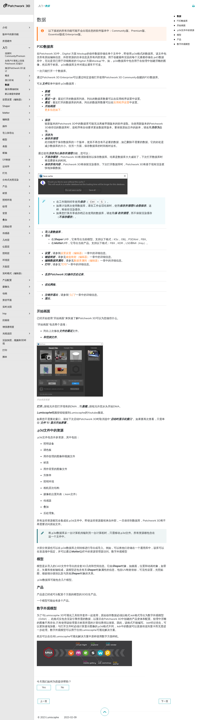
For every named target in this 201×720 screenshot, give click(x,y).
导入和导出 (16, 133)
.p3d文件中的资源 (185, 30)
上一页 (43, 701)
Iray (16, 313)
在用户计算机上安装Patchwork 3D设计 (14, 62)
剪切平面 (7, 300)
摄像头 (16, 286)
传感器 (16, 233)
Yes (44, 687)
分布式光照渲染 (16, 180)
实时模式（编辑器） (12, 273)
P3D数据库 (182, 20)
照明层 (16, 253)
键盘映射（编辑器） (78, 257)
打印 (4, 350)
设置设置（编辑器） (16, 99)
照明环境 (16, 200)
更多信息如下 (53, 109)
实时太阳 (7, 306)
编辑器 (16, 119)
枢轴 (4, 152)
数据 (7, 84)
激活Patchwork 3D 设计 (15, 69)
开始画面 (181, 25)
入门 (16, 47)
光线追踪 (16, 333)
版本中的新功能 (10, 34)
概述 (18, 76)
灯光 (16, 173)
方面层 (5, 266)
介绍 (16, 27)
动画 (16, 293)
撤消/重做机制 (18, 89)
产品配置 (16, 280)
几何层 (5, 239)
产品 (16, 186)
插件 (4, 126)
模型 (4, 139)
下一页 (164, 701)
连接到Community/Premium (15, 55)
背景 (16, 213)
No (62, 687)
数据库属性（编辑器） (87, 260)
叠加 (16, 220)
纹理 (16, 206)
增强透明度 (8, 326)
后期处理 (16, 226)
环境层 (5, 260)
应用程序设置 (121, 102)
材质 (16, 193)
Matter (16, 113)
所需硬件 (7, 41)
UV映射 (16, 159)
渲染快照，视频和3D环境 (14, 342)
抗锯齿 (5, 320)
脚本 (4, 356)
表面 (16, 146)
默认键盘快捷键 (12, 93)
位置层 (5, 246)
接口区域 (18, 80)
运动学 (16, 166)
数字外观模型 (183, 44)
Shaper (16, 106)
